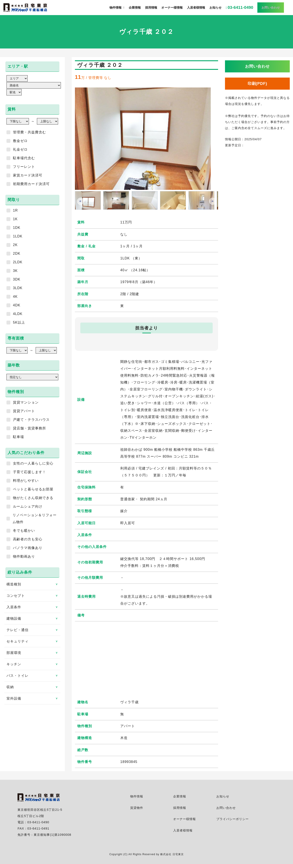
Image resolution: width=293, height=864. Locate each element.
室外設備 (33, 698)
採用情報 (179, 807)
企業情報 (179, 796)
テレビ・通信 (33, 630)
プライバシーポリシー (232, 819)
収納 (33, 687)
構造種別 (33, 584)
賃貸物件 (136, 807)
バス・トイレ (33, 675)
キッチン (33, 664)
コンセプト (33, 595)
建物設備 (33, 618)
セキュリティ (33, 641)
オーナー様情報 (184, 819)
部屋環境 (33, 653)
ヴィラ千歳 (129, 702)
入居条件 (33, 607)
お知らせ (222, 796)
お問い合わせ (226, 807)
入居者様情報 (183, 830)
